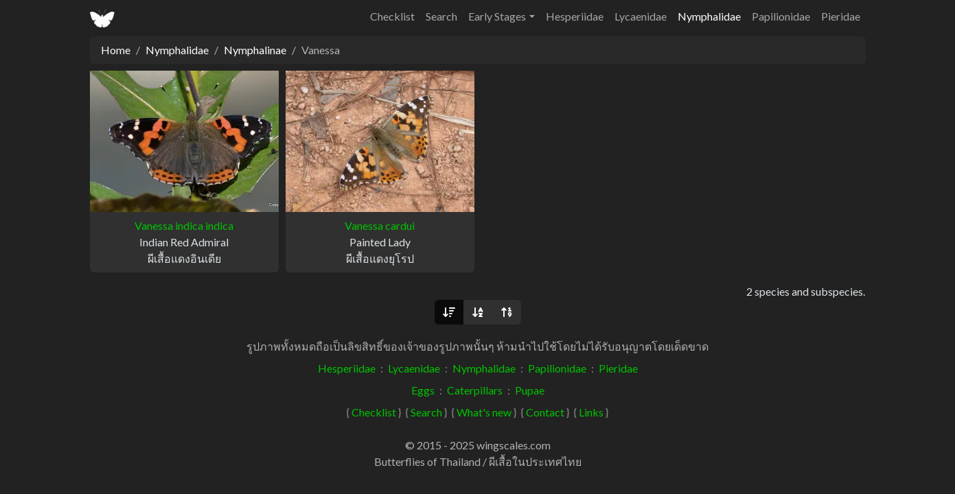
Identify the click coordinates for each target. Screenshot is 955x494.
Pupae (529, 390)
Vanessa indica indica (184, 225)
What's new (484, 412)
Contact (545, 412)
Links (591, 412)
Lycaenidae (640, 16)
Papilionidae (781, 16)
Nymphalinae (255, 49)
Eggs (423, 390)
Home (115, 49)
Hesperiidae (574, 16)
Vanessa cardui (380, 225)
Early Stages (497, 16)
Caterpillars (475, 390)
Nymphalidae (709, 16)
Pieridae (840, 16)
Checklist (392, 16)
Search (441, 16)
